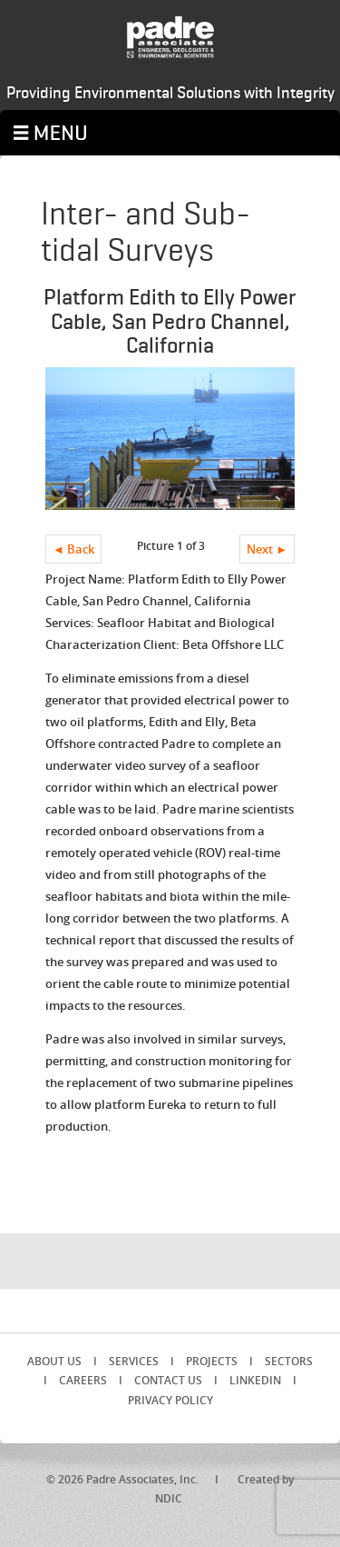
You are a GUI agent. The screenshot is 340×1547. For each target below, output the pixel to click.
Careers (83, 1380)
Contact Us (168, 1380)
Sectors (289, 1361)
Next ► (267, 549)
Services (134, 1361)
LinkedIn (255, 1380)
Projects (212, 1361)
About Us (54, 1361)
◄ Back (73, 549)
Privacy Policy (170, 1400)
